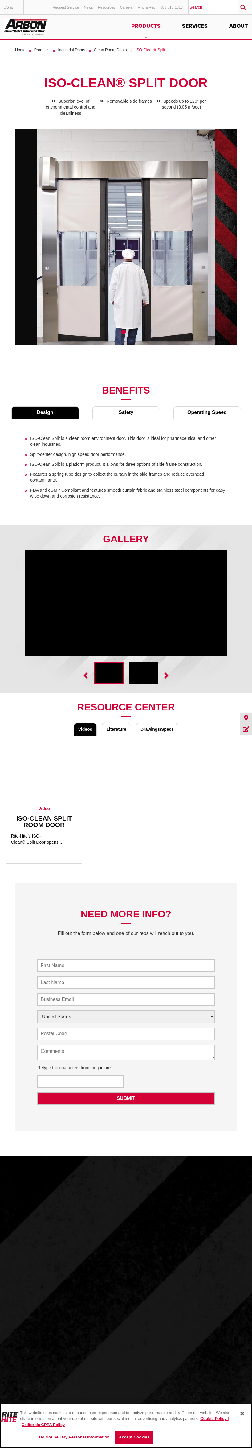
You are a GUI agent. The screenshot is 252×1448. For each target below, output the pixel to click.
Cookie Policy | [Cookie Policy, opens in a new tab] (214, 1418)
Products (146, 26)
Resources (106, 7)
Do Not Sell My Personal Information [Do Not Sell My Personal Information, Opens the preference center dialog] (74, 1437)
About (238, 26)
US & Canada (13, 9)
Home (20, 50)
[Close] (242, 1413)
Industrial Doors (71, 50)
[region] (126, 1426)
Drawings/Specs (157, 729)
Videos (85, 729)
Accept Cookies (134, 1437)
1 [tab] (123, 332)
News (88, 7)
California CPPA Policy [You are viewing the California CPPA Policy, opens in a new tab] (43, 1424)
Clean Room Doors (110, 50)
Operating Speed (207, 412)
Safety (126, 412)
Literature (116, 729)
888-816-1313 (171, 7)
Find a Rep (146, 7)
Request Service (66, 7)
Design (45, 412)
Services (195, 26)
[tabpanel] (126, 241)
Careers (126, 7)
